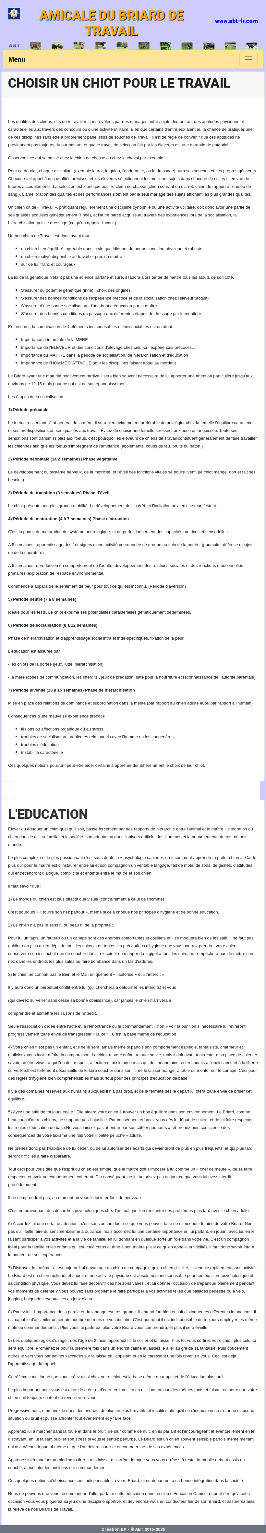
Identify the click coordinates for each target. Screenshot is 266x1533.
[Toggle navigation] (248, 59)
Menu (16, 59)
